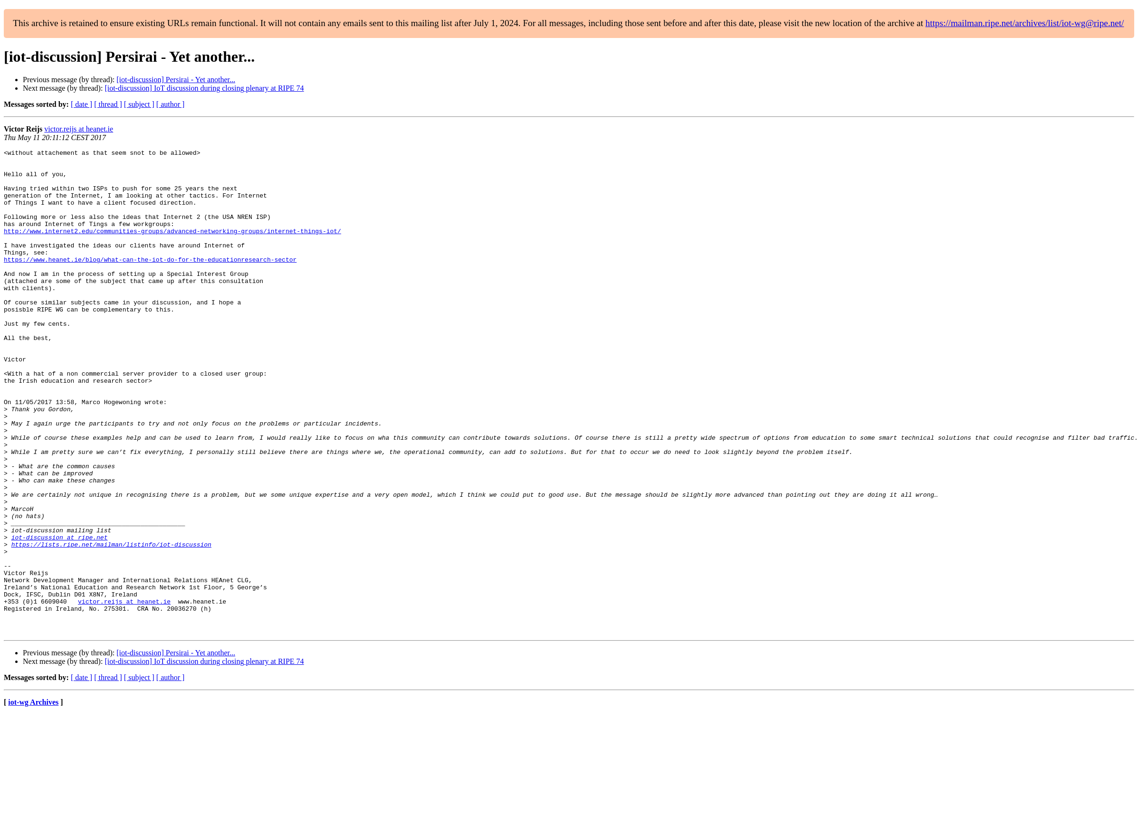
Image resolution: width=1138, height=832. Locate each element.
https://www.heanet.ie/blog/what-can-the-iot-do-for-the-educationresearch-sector (150, 282)
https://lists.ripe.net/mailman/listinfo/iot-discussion (111, 624)
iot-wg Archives (33, 799)
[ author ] (170, 104)
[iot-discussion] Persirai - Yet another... (175, 80)
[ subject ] (139, 104)
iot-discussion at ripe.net (59, 615)
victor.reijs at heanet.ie (78, 129)
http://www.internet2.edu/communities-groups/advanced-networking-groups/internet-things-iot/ (172, 248)
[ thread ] (108, 104)
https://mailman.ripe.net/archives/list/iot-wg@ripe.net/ (1025, 23)
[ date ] (81, 104)
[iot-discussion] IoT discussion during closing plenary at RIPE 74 (204, 88)
